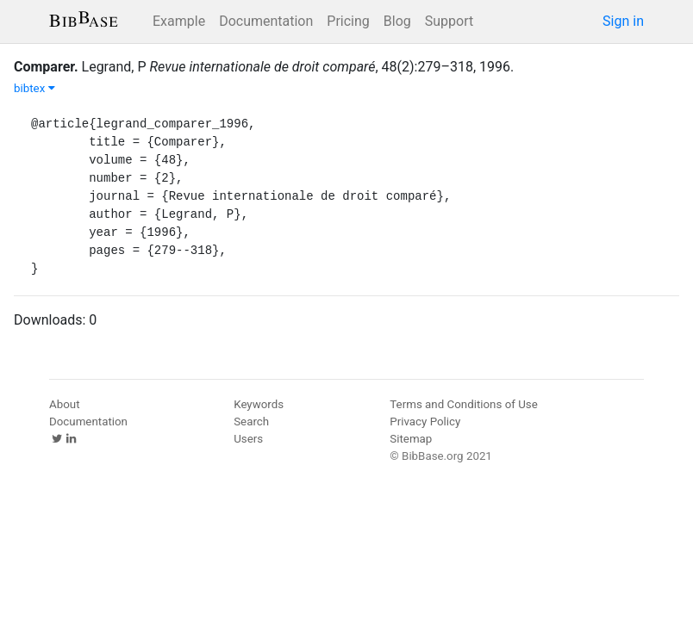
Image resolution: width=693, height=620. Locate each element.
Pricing (348, 21)
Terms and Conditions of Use (463, 404)
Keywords (259, 404)
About (64, 404)
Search (251, 421)
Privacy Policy (425, 421)
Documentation (266, 21)
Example (179, 21)
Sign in (623, 21)
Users (248, 438)
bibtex (34, 88)
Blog (397, 21)
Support (449, 21)
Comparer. (46, 67)
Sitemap (411, 438)
